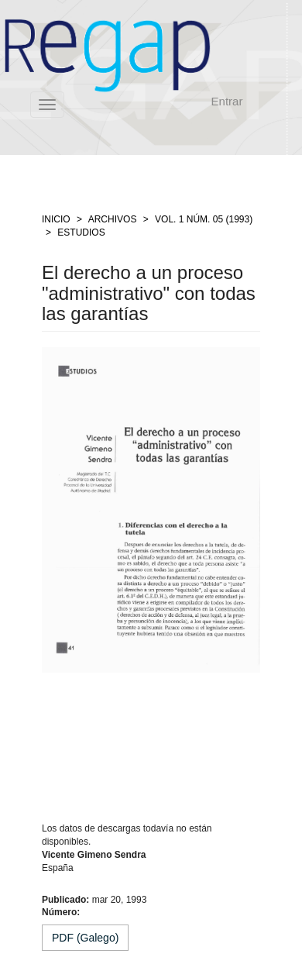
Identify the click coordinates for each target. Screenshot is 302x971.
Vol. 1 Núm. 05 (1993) (203, 219)
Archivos (112, 219)
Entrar (227, 101)
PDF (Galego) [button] (85, 937)
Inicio (56, 219)
